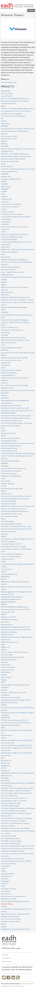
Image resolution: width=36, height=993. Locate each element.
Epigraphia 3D (5, 363)
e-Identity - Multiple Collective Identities (15, 322)
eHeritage (4, 335)
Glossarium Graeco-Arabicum (11, 446)
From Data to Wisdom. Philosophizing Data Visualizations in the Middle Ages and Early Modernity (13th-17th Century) (16, 418)
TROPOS (4, 884)
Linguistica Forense (7, 559)
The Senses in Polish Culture (11, 843)
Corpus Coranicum (7, 212)
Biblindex (4, 141)
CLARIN (4, 192)
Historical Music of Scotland (11, 471)
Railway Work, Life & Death (10, 725)
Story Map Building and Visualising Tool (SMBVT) (18, 783)
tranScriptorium (6, 876)
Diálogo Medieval (7, 275)
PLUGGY (4, 690)
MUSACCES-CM (7, 635)
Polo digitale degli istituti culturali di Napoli (16, 700)
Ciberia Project (6, 187)
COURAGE (5, 224)
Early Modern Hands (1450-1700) (12, 330)
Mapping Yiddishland (8, 602)
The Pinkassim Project (8, 836)
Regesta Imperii (6, 735)
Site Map (5, 955)
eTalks (3, 368)
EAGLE (3, 325)
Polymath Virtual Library (9, 703)
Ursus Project (5, 891)
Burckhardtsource (7, 166)
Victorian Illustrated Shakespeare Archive (15, 901)
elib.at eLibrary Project (8, 343)
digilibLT (4, 282)
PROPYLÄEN (5, 718)
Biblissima (4, 144)
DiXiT (3, 317)
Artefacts (4, 134)
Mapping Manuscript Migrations (12, 597)
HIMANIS (4, 463)
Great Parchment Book (9, 451)
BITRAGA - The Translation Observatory (15, 154)
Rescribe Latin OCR (8, 743)
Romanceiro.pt (6, 760)
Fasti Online (5, 398)
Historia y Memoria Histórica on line (13, 468)
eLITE (3, 345)
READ (3, 728)
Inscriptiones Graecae (8, 504)
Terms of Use (6, 958)
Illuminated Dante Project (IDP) (12, 489)
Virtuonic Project (7, 904)
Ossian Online (5, 665)
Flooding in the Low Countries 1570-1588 (15, 408)
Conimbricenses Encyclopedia (11, 204)
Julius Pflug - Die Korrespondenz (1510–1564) (16, 526)
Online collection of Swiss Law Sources (14, 652)
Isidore (3, 519)
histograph (4, 466)
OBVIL (3, 645)
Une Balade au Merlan (8, 889)
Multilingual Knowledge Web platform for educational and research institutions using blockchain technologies (15, 629)
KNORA (3, 536)
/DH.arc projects (7, 93)
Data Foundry (5, 257)
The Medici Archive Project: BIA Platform (15, 828)
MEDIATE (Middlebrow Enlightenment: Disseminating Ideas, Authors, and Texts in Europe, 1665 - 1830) (15, 609)
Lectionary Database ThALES (11, 544)
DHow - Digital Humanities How (12, 272)
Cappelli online (6, 176)
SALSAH (4, 768)
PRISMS (4, 705)
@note (3, 106)
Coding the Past (6, 199)
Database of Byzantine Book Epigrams (14, 260)
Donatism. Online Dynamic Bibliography (14, 320)
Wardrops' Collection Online (11, 922)
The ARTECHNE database (10, 806)
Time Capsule (5, 866)
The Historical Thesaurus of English (13, 821)
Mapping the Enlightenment (10, 599)
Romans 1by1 (5, 763)
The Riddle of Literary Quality (11, 841)
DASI (2, 255)
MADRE (4, 579)
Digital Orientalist (7, 292)
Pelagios (4, 680)
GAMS (3, 431)
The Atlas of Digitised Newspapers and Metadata (18, 808)
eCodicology (5, 333)
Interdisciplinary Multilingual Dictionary (14, 511)
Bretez (3, 164)
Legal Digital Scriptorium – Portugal (13, 546)
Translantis (4, 879)
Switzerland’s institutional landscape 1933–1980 (17, 788)
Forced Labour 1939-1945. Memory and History (17, 411)
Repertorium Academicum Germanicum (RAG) (17, 740)
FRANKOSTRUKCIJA (8, 413)
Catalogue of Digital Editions (11, 179)
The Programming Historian (10, 838)
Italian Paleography (7, 521)
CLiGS (3, 194)
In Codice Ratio (6, 494)
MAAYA (3, 572)
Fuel (2, 428)
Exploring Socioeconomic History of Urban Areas (18, 390)
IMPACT (4, 491)
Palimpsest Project (7, 670)
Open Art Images (7, 655)
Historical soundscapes (9, 473)
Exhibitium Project (7, 388)
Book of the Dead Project (10, 161)
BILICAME (4, 146)
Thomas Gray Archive (8, 864)
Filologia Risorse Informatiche (11, 406)
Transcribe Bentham (8, 874)
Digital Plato (5, 295)
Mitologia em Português (9, 619)
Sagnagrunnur (5, 765)
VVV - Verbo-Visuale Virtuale (11, 919)
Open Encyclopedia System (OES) (12, 657)
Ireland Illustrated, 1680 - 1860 (11, 514)
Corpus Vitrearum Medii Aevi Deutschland (15, 217)
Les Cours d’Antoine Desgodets (12, 554)
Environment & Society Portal (11, 360)
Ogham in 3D (5, 647)
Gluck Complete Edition (9, 448)
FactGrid (4, 395)
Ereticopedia (5, 365)
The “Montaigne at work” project (12, 859)
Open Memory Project (8, 660)
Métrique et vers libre (8, 617)
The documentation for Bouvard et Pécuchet (16, 818)
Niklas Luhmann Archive (9, 642)
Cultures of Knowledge (9, 239)
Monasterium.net (7, 625)
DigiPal (3, 285)
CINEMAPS (5, 189)
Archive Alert (5, 124)
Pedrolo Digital (6, 677)
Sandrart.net (5, 771)
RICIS (3, 758)
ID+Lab (3, 486)
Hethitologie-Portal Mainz (10, 461)
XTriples (3, 927)
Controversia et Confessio (10, 207)
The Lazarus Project (8, 826)
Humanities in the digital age (11, 476)
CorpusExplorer (6, 219)
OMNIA (3, 650)
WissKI (3, 924)
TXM (2, 886)
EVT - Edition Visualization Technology (14, 385)
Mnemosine (5, 622)
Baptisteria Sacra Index (9, 139)
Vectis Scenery (6, 894)
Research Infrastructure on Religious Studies (16, 745)
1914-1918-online (6, 96)
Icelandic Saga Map (7, 484)
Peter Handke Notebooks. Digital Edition (15, 685)
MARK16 (4, 604)
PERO (3, 682)
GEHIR (3, 436)
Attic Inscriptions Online (9, 136)
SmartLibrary (5, 781)
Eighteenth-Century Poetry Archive (13, 338)
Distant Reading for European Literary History (17, 315)
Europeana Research (8, 375)
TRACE (3, 871)
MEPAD (3, 614)
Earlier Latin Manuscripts (9, 328)
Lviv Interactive (6, 569)
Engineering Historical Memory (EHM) (14, 358)
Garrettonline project (8, 433)
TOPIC (3, 869)
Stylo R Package (6, 786)
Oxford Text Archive (8, 667)
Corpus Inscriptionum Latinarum (12, 214)
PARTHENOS (5, 672)
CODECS (4, 197)
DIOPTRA (4, 312)
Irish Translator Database (9, 516)
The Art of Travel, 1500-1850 (10, 803)
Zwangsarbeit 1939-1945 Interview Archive (15, 929)
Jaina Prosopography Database (11, 524)
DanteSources (6, 247)
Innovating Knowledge (8, 501)
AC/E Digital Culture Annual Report (13, 116)
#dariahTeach (5, 91)
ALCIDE (4, 121)
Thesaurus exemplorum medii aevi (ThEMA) (16, 861)
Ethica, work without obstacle (11, 370)
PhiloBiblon (5, 687)
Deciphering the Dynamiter (10, 267)
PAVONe (4, 675)
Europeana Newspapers (9, 373)
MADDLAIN (5, 577)
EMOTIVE (4, 350)
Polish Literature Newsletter (11, 698)
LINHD (3, 562)
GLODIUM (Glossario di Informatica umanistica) (17, 443)
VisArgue (4, 906)
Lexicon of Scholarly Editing (10, 557)
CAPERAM (5, 174)
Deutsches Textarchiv (8, 270)
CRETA (3, 232)
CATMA (4, 182)
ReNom (3, 738)
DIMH (3, 310)
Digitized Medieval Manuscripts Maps (14, 307)
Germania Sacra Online (9, 441)
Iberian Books (5, 481)
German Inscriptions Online (10, 438)
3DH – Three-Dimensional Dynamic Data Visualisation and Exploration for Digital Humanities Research (15, 101)
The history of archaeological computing (15, 823)
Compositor (5, 202)
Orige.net (4, 662)
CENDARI (4, 184)
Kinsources (4, 534)
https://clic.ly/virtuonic (9, 82)
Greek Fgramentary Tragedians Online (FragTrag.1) (18, 453)
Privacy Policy (6, 962)
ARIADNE (4, 126)
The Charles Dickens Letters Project (13, 811)
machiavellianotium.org (9, 574)
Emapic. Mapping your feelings (11, 348)
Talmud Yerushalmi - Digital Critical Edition (16, 791)
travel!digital (5, 881)
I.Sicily (3, 479)
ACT (2, 119)
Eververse (4, 383)
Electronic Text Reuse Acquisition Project (15, 340)
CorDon (4, 209)
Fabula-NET (5, 393)
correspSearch (6, 222)
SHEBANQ (5, 778)
